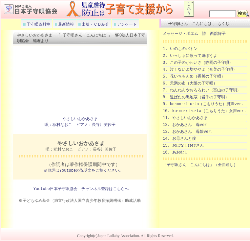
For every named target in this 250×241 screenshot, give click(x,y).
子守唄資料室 (38, 24)
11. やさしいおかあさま (185, 118)
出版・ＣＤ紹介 (95, 24)
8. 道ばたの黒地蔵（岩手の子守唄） (196, 97)
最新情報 (65, 24)
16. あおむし (175, 152)
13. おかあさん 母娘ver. (188, 131)
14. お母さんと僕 (179, 138)
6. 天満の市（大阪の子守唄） (190, 83)
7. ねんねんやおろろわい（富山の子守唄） (202, 90)
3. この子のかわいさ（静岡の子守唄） (198, 62)
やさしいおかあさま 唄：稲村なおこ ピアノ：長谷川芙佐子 (80, 122)
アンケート (126, 24)
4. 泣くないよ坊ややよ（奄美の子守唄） (200, 69)
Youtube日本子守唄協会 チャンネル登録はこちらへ (81, 189)
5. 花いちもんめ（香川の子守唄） (194, 76)
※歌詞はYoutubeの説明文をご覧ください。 (83, 171)
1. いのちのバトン (180, 49)
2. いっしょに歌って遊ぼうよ (190, 56)
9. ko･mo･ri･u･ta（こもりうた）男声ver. (203, 104)
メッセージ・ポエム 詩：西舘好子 (194, 33)
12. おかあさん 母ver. (186, 125)
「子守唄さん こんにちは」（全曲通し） (200, 165)
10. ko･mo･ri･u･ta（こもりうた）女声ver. (204, 111)
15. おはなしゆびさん (183, 145)
